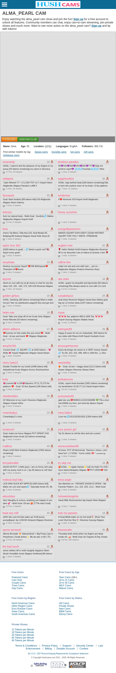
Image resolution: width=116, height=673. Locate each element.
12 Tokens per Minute (23, 629)
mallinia (7, 446)
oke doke (63, 279)
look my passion (67, 513)
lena (5, 229)
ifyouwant (8, 195)
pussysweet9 (66, 396)
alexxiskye (9, 496)
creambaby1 (10, 412)
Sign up (78, 19)
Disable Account (65, 648)
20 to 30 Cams (66, 582)
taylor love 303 (11, 245)
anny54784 (9, 345)
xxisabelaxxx (65, 295)
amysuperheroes (68, 345)
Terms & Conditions (26, 645)
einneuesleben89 (68, 446)
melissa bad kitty (13, 479)
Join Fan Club (28, 139)
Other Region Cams (22, 606)
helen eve (8, 312)
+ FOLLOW (9, 139)
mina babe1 (65, 412)
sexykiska (8, 262)
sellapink (8, 178)
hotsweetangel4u (68, 496)
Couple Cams (19, 582)
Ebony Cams (65, 614)
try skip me (64, 463)
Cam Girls (17, 580)
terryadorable (11, 463)
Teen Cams (65, 577)
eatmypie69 (65, 329)
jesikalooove (65, 379)
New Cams (64, 608)
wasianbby (64, 362)
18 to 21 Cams (66, 580)
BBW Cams (65, 611)
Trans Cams (18, 585)
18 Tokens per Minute (23, 632)
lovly (5, 379)
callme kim (64, 262)
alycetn (7, 279)
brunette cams (59, 152)
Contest (83, 648)
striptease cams (11, 155)
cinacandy (9, 161)
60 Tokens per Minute (23, 637)
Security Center (85, 645)
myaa (61, 312)
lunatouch (8, 429)
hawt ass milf (10, 513)
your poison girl (67, 429)
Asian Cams (18, 611)
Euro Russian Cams (22, 608)
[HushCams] (58, 7)
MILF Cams (65, 585)
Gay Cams (17, 588)
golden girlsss (11, 295)
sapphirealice (66, 178)
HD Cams (64, 603)
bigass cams (41, 152)
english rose (65, 245)
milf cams (89, 152)
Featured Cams (20, 577)
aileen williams (11, 329)
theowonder (65, 529)
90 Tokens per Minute (23, 640)
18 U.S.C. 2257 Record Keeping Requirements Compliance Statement (58, 654)
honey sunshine (67, 212)
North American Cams (23, 603)
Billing (48, 648)
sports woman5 (12, 529)
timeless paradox (68, 161)
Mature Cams (66, 588)
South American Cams (23, 614)
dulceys (7, 212)
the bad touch (11, 546)
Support (66, 645)
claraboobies (10, 396)
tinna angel (64, 479)
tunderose (64, 195)
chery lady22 (10, 362)
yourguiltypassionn (69, 229)
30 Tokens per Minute (23, 635)
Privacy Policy (50, 645)
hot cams (75, 152)
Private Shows (66, 606)
